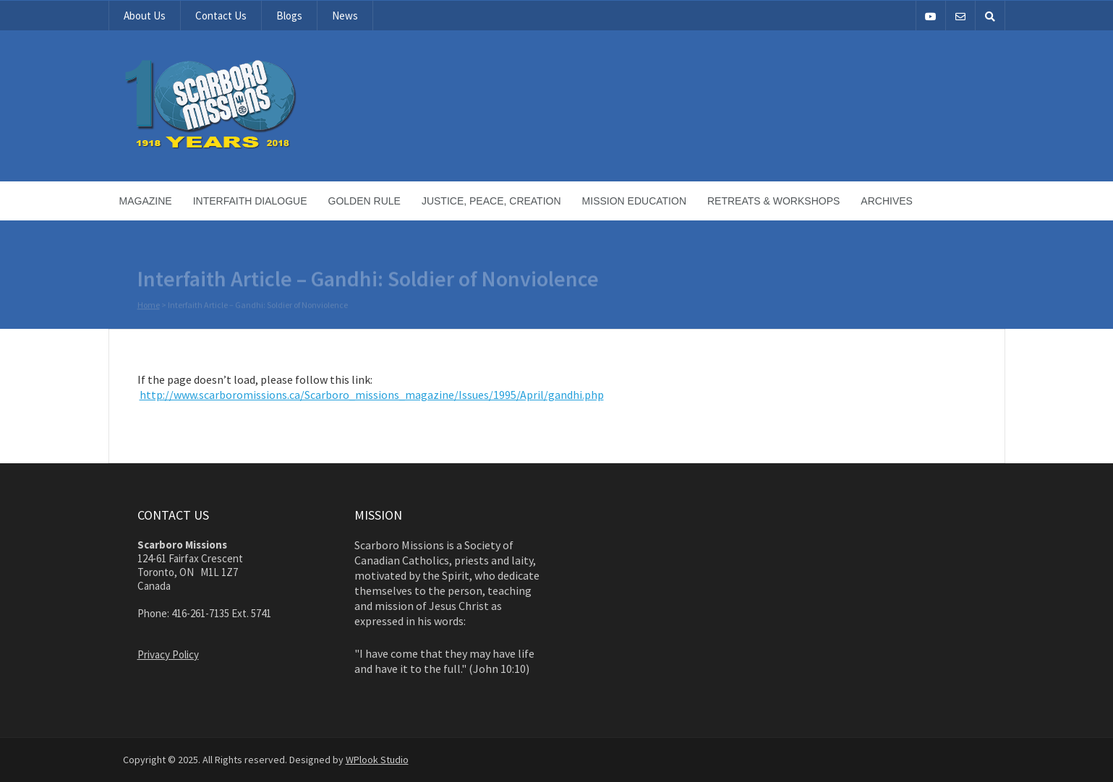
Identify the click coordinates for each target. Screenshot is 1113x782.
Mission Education (634, 201)
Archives (887, 201)
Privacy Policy (168, 654)
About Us (145, 15)
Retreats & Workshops (773, 201)
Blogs (289, 15)
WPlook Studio (377, 759)
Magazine (145, 201)
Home (148, 305)
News (345, 15)
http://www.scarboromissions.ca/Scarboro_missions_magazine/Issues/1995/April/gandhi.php (372, 394)
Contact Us (221, 15)
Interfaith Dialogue (250, 201)
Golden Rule (364, 201)
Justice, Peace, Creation (491, 201)
